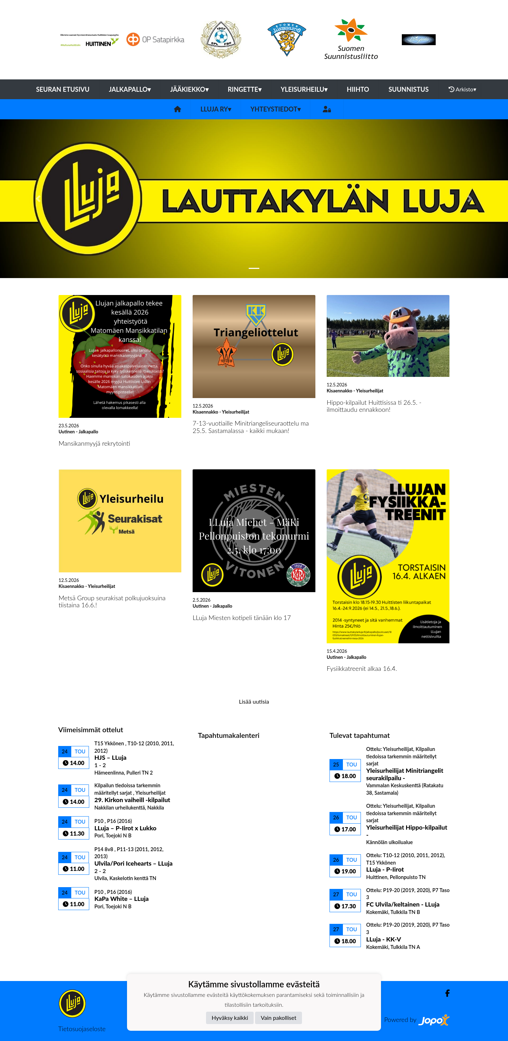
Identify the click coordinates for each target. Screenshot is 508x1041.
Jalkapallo (130, 89)
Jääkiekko (189, 89)
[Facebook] (445, 993)
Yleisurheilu (304, 89)
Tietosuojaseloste (81, 1029)
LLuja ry (215, 109)
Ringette (244, 89)
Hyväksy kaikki (230, 1017)
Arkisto (462, 89)
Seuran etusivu (63, 89)
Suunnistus (408, 89)
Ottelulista (76, 922)
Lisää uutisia (254, 701)
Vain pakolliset (278, 1017)
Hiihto (358, 89)
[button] (38, 198)
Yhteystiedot (275, 109)
